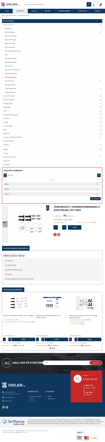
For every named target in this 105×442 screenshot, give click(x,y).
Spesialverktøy (8, 141)
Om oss (34, 11)
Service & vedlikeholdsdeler (12, 137)
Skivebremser (9, 81)
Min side (47, 11)
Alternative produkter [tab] (13, 290)
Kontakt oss (82, 11)
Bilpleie (5, 149)
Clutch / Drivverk (9, 96)
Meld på (95, 363)
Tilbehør (6, 145)
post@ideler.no (10, 397)
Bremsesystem (11, 15)
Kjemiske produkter (10, 157)
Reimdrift (6, 133)
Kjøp (74, 227)
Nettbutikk (20, 11)
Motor (5, 130)
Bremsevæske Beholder (13, 51)
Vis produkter (95, 199)
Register (97, 11)
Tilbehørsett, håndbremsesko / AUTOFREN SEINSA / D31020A (83, 317)
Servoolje (6, 164)
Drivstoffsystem (9, 100)
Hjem (7, 11)
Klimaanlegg (7, 126)
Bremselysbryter (10, 40)
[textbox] (57, 4)
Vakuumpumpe (10, 92)
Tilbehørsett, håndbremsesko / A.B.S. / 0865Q (18, 315)
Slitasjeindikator (10, 85)
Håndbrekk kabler (11, 58)
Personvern (24, 432)
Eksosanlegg (7, 103)
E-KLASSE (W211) (10, 265)
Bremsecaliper (10, 32)
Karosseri (6, 118)
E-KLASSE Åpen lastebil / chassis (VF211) (19, 279)
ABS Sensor (8, 28)
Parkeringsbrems (23, 15)
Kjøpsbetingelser (64, 11)
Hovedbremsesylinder (12, 70)
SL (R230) (8, 274)
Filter (6, 55)
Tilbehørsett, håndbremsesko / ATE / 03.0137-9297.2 (48, 317)
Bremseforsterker (11, 36)
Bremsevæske (10, 47)
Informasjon (33, 392)
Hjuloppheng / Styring (10, 115)
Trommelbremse (10, 88)
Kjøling (5, 122)
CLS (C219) (8, 261)
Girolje (5, 153)
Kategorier (50, 392)
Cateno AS (43, 430)
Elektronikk (7, 107)
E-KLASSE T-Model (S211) (13, 270)
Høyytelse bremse (11, 73)
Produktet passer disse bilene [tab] (15, 248)
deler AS (12, 430)
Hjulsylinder (9, 66)
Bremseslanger (10, 43)
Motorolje (6, 161)
